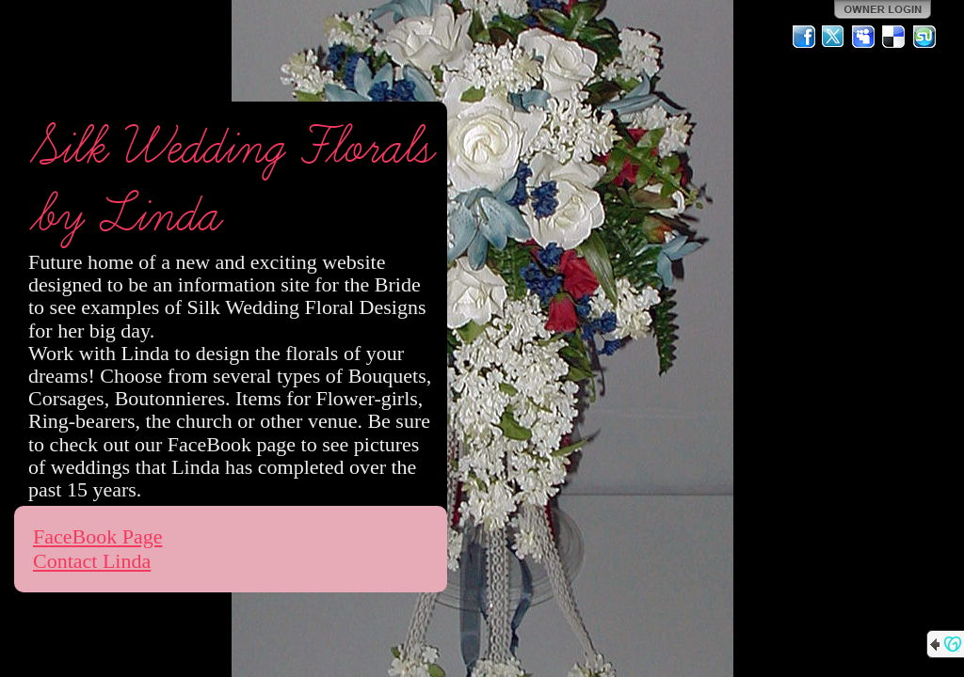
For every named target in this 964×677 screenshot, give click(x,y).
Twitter (834, 37)
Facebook (804, 37)
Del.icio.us (894, 37)
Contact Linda (92, 561)
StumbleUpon (924, 37)
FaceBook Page (97, 536)
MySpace (864, 37)
